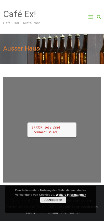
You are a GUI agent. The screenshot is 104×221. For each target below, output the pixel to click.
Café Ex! (19, 14)
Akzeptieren (53, 200)
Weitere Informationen (71, 194)
